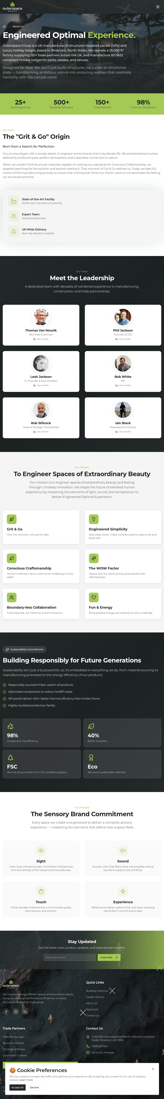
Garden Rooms (95, 997)
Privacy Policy (122, 1085)
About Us (91, 1003)
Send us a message (103, 1052)
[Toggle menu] (157, 6)
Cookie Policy (133, 1093)
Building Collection (97, 990)
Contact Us (92, 1015)
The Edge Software (14, 1049)
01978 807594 (100, 1046)
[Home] (4, 26)
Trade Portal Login (13, 1036)
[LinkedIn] (25, 1011)
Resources (92, 1009)
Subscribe (109, 957)
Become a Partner (13, 1043)
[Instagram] (15, 1011)
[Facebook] (6, 1011)
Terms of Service (143, 1085)
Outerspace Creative (15, 1055)
